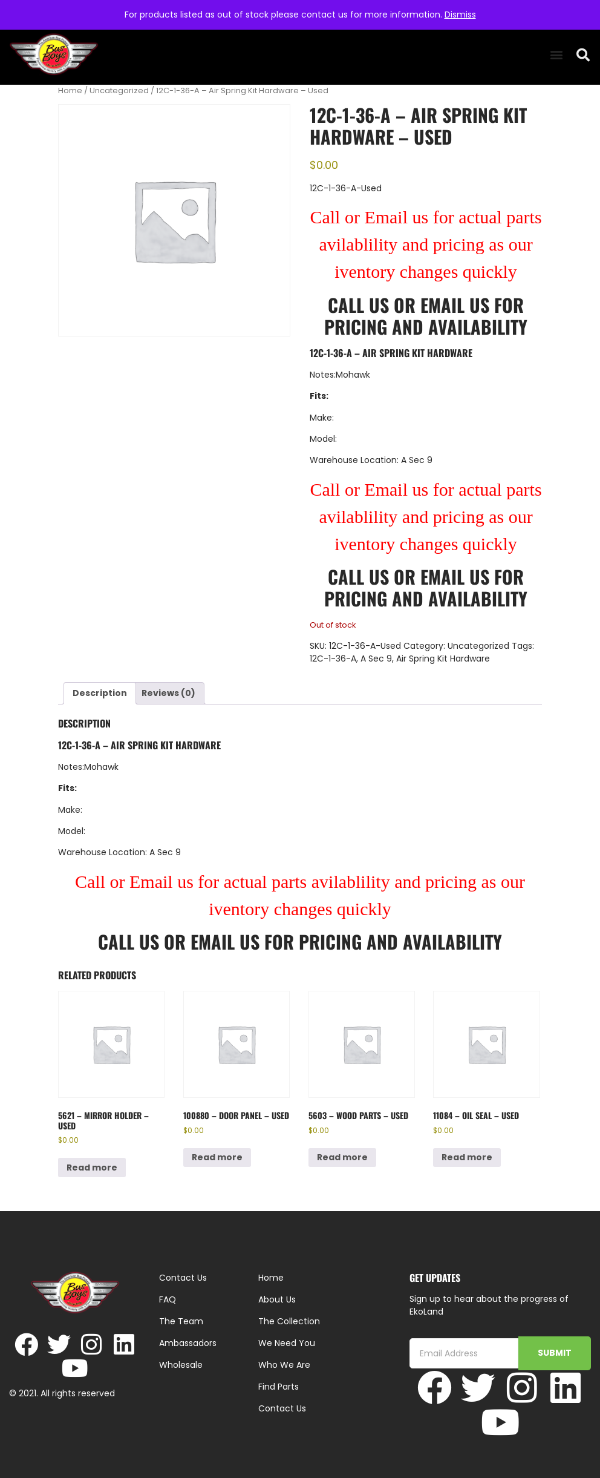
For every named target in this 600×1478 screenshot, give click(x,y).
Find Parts (278, 1387)
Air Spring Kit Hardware (443, 658)
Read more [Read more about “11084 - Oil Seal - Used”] (467, 1157)
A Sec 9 (376, 658)
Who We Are (284, 1365)
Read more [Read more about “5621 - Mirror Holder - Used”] (92, 1167)
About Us (277, 1299)
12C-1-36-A (333, 658)
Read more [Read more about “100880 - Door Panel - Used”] (217, 1157)
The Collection (289, 1321)
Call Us (358, 304)
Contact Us (282, 1408)
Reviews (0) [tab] (168, 693)
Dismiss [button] (460, 14)
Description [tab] (100, 693)
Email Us (457, 304)
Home (70, 90)
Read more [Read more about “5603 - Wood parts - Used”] (342, 1157)
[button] (556, 55)
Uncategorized (119, 90)
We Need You (286, 1343)
